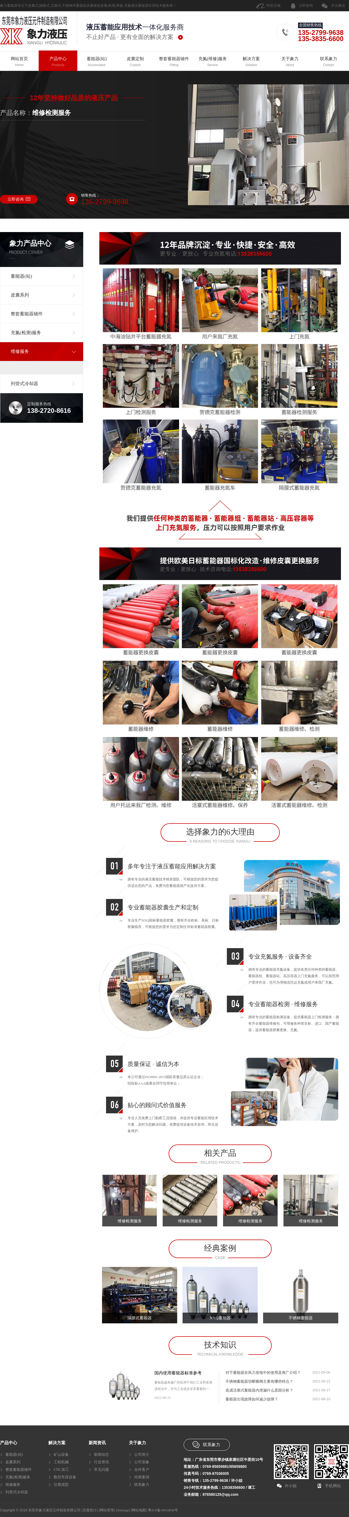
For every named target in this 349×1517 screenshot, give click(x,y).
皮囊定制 (135, 61)
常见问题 (101, 1470)
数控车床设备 (65, 1477)
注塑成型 (61, 1485)
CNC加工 (61, 1470)
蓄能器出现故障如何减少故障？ (252, 1399)
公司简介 (141, 1455)
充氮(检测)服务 (17, 1477)
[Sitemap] (123, 1510)
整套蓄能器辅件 (174, 61)
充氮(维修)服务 (212, 61)
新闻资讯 (97, 1442)
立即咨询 (306, 5)
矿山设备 (61, 1455)
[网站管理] (107, 1510)
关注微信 (338, 5)
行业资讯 (101, 1462)
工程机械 (61, 1462)
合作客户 (141, 1470)
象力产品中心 (30, 243)
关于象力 (290, 61)
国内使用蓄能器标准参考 (178, 1373)
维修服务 (12, 1485)
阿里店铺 (274, 5)
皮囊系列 (12, 1462)
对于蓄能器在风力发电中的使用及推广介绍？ (263, 1373)
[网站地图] (139, 1510)
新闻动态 (101, 1455)
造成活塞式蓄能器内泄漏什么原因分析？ (259, 1390)
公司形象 (141, 1462)
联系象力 (328, 61)
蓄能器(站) (96, 61)
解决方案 (251, 61)
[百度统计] (90, 1510)
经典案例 (141, 1477)
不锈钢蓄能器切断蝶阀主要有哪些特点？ (259, 1381)
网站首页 (19, 61)
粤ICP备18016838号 (163, 1510)
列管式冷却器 (16, 1492)
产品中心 (58, 61)
